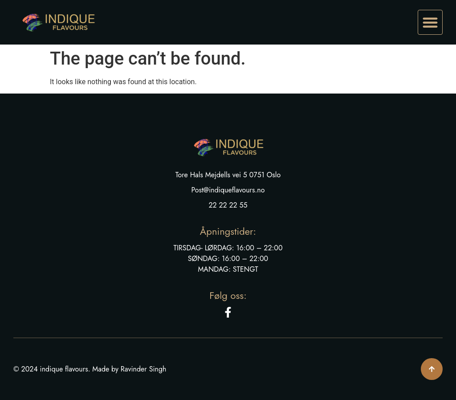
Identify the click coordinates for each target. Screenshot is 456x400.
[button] (430, 22)
